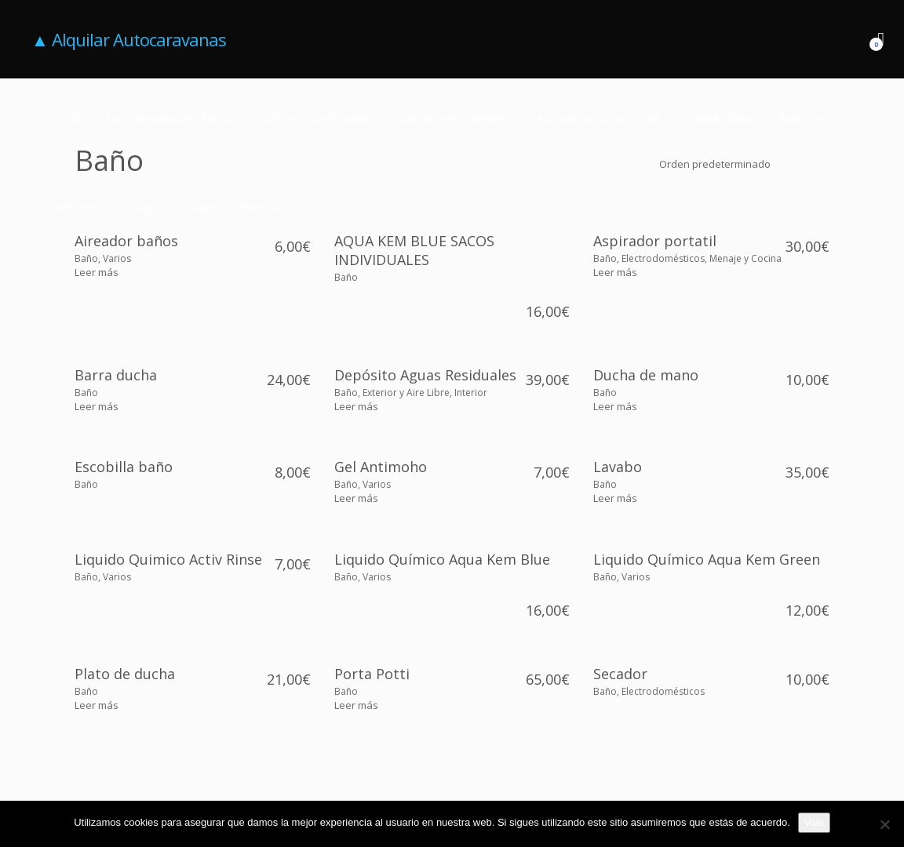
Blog (139, 207)
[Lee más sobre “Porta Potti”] (356, 705)
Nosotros (79, 207)
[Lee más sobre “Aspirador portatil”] (615, 272)
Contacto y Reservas (226, 207)
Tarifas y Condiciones (315, 117)
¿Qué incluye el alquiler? (453, 117)
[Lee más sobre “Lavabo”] (615, 498)
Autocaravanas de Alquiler (171, 117)
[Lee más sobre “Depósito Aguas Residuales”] (356, 406)
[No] (884, 824)
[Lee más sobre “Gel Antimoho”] (356, 498)
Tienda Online (719, 117)
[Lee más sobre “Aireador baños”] (96, 272)
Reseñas (799, 117)
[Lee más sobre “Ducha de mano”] (615, 406)
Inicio (68, 117)
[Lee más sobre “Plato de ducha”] (96, 705)
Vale (814, 822)
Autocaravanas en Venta (599, 117)
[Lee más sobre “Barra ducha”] (96, 406)
